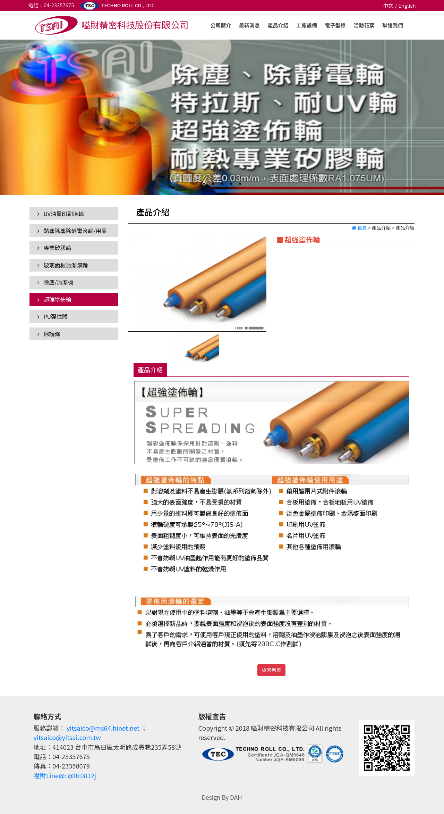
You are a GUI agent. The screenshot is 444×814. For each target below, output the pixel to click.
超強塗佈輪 (54, 299)
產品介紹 (277, 25)
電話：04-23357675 (51, 5)
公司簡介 (220, 25)
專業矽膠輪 (54, 247)
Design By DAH (222, 797)
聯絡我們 (392, 25)
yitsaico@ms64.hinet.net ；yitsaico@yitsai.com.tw (90, 732)
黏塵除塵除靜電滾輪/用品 (72, 230)
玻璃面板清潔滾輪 (62, 265)
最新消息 (249, 25)
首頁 (359, 227)
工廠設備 (306, 25)
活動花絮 (363, 25)
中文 (388, 5)
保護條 (48, 334)
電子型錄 (335, 25)
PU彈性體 (52, 316)
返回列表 (271, 669)
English (407, 5)
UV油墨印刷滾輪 (60, 213)
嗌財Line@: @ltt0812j (64, 775)
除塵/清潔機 (55, 282)
